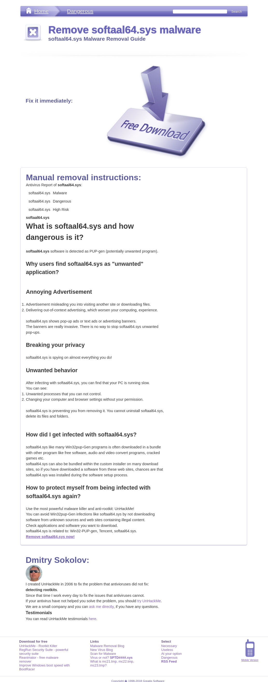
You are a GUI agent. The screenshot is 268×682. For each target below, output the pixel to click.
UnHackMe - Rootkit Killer (38, 646)
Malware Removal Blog (107, 646)
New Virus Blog (101, 650)
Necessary (169, 646)
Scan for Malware (103, 654)
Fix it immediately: (49, 101)
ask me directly (101, 607)
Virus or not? (111, 657)
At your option (171, 654)
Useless (167, 650)
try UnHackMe (149, 601)
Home (41, 11)
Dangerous (80, 11)
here (92, 619)
